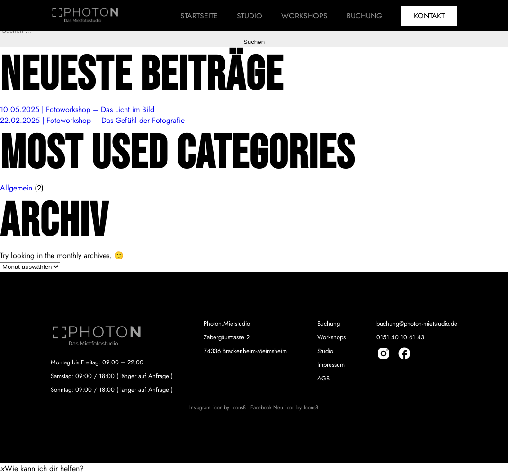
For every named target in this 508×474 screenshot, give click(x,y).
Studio (249, 15)
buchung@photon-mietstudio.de (416, 323)
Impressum (331, 364)
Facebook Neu (266, 407)
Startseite (199, 15)
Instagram (200, 407)
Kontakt (429, 15)
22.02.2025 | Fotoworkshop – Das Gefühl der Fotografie (92, 120)
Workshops (304, 15)
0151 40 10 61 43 (400, 337)
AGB (323, 378)
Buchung (364, 15)
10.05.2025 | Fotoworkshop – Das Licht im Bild (77, 109)
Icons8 (239, 407)
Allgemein (16, 187)
